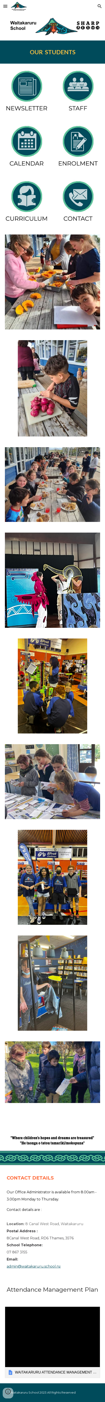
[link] (52, 1342)
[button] (5, 6)
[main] (52, 52)
